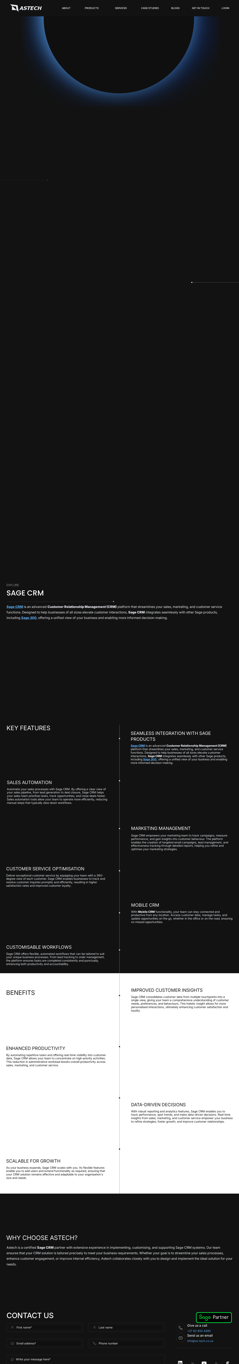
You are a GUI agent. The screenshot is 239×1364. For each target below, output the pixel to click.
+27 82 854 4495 (199, 1331)
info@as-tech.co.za (200, 1341)
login (225, 8)
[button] (92, 8)
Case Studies (150, 8)
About (66, 8)
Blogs (175, 8)
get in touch (200, 8)
